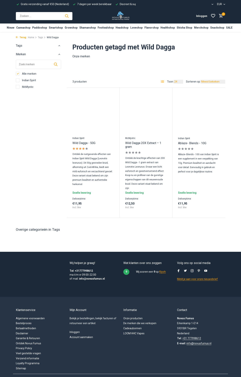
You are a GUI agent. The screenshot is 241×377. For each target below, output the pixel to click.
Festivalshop (106, 27)
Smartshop (56, 27)
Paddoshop (39, 27)
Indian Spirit (26, 80)
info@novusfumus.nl (199, 343)
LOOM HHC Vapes (133, 333)
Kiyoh (162, 271)
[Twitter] (185, 271)
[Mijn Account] (201, 15)
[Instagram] (192, 271)
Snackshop (217, 27)
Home (32, 37)
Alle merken (26, 74)
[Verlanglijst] (213, 16)
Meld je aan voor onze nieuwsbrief (197, 279)
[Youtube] (205, 271)
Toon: (170, 81)
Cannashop (23, 27)
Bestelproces (23, 323)
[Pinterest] (198, 271)
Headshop (122, 27)
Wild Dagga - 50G (83, 143)
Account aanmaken (81, 337)
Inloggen (75, 332)
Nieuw (10, 27)
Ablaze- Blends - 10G (192, 143)
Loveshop (136, 27)
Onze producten (133, 318)
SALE (229, 27)
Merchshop (201, 27)
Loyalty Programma (27, 363)
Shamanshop (87, 27)
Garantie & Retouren (28, 338)
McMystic (24, 87)
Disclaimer (22, 333)
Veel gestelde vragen (28, 353)
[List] (162, 81)
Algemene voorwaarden (30, 318)
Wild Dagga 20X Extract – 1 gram (143, 145)
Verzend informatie (27, 358)
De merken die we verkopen (139, 323)
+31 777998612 (191, 338)
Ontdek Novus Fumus (28, 343)
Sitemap (21, 368)
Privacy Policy (24, 348)
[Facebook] (178, 271)
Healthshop (167, 27)
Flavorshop (151, 27)
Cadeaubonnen (132, 328)
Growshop (71, 27)
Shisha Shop (184, 27)
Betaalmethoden (26, 328)
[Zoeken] (44, 16)
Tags (42, 37)
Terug (21, 37)
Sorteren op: (193, 81)
